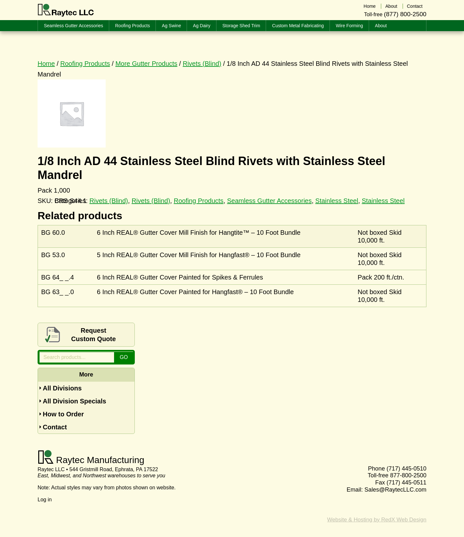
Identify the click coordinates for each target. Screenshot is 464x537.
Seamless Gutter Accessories (269, 200)
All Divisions (62, 388)
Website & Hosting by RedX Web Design (376, 520)
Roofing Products (85, 63)
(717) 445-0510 (406, 468)
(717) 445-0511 (406, 482)
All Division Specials (74, 401)
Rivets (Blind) (202, 63)
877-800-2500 (408, 475)
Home (46, 63)
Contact (55, 427)
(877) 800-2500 (405, 14)
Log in (45, 499)
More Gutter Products (146, 63)
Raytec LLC (66, 10)
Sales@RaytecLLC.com (395, 489)
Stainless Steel (336, 200)
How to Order (63, 414)
